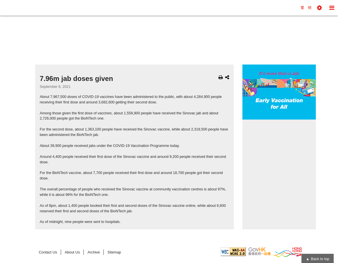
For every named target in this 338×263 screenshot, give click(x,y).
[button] (319, 7)
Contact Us (48, 252)
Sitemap (114, 252)
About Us (72, 252)
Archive (94, 252)
